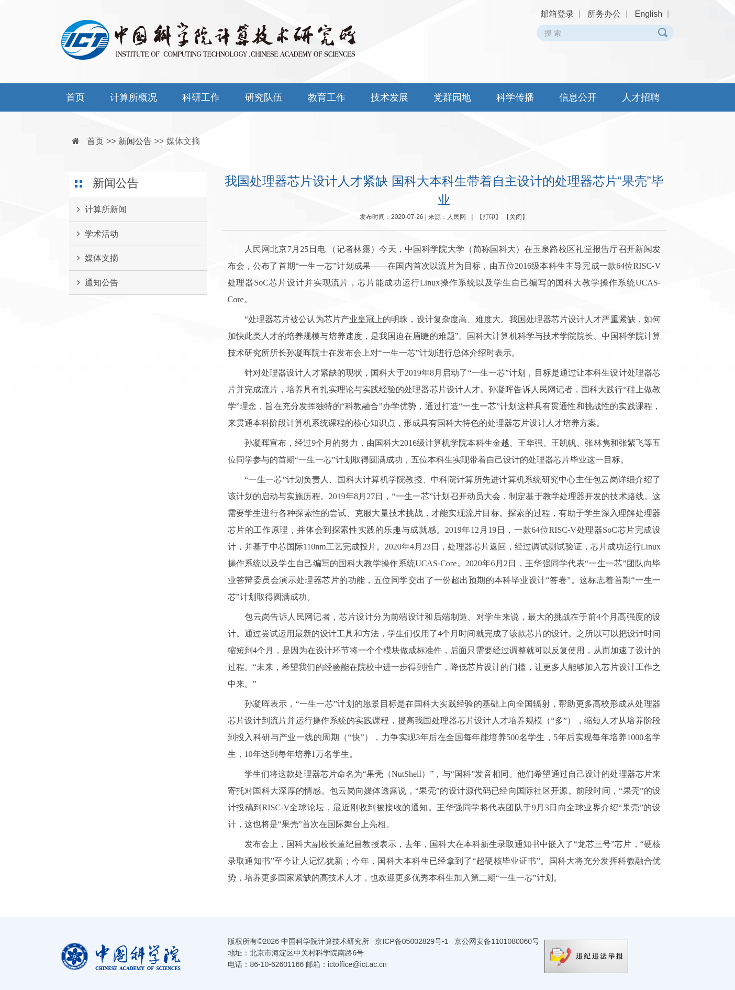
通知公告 (93, 283)
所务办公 (604, 13)
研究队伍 (264, 97)
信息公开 (578, 97)
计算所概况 (133, 97)
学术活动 (93, 234)
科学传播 (515, 97)
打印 (489, 217)
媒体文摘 (183, 141)
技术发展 (389, 97)
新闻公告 (135, 141)
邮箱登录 (557, 13)
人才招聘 (641, 97)
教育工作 (327, 97)
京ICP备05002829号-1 (411, 941)
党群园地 (452, 97)
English (648, 13)
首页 (75, 97)
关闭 (515, 217)
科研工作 (201, 97)
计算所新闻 (98, 209)
